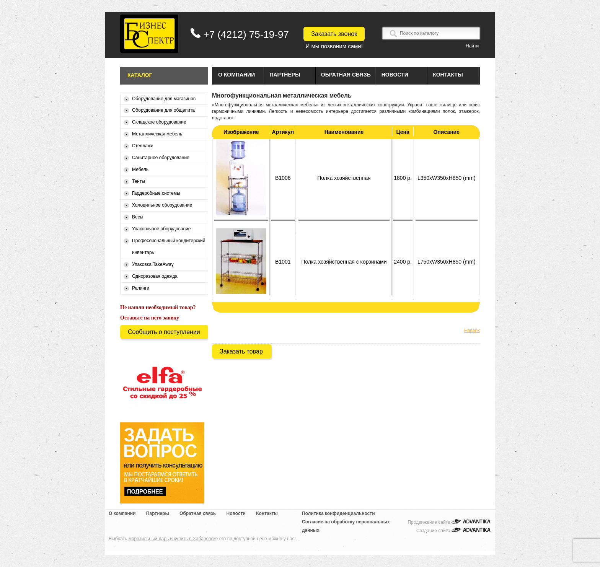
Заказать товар (241, 351)
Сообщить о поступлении (164, 332)
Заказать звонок (334, 34)
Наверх (472, 330)
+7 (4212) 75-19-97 (246, 34)
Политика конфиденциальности (338, 513)
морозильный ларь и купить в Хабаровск (172, 538)
